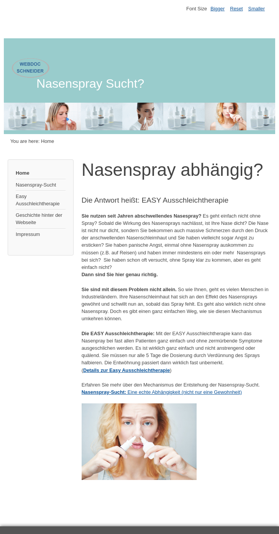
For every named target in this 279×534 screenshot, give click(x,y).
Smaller (256, 8)
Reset (236, 8)
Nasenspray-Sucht (36, 185)
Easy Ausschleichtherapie (38, 199)
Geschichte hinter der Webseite (39, 218)
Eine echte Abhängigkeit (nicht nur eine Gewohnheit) (162, 392)
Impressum (28, 234)
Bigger (217, 8)
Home (23, 173)
